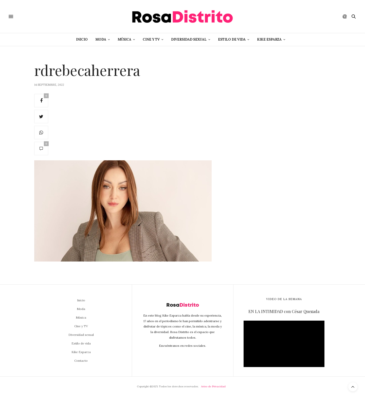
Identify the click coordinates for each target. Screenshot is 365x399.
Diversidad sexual (189, 39)
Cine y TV (151, 39)
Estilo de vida (232, 39)
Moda (100, 39)
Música (124, 39)
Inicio (82, 39)
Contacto (81, 360)
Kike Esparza (269, 39)
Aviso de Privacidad (213, 386)
